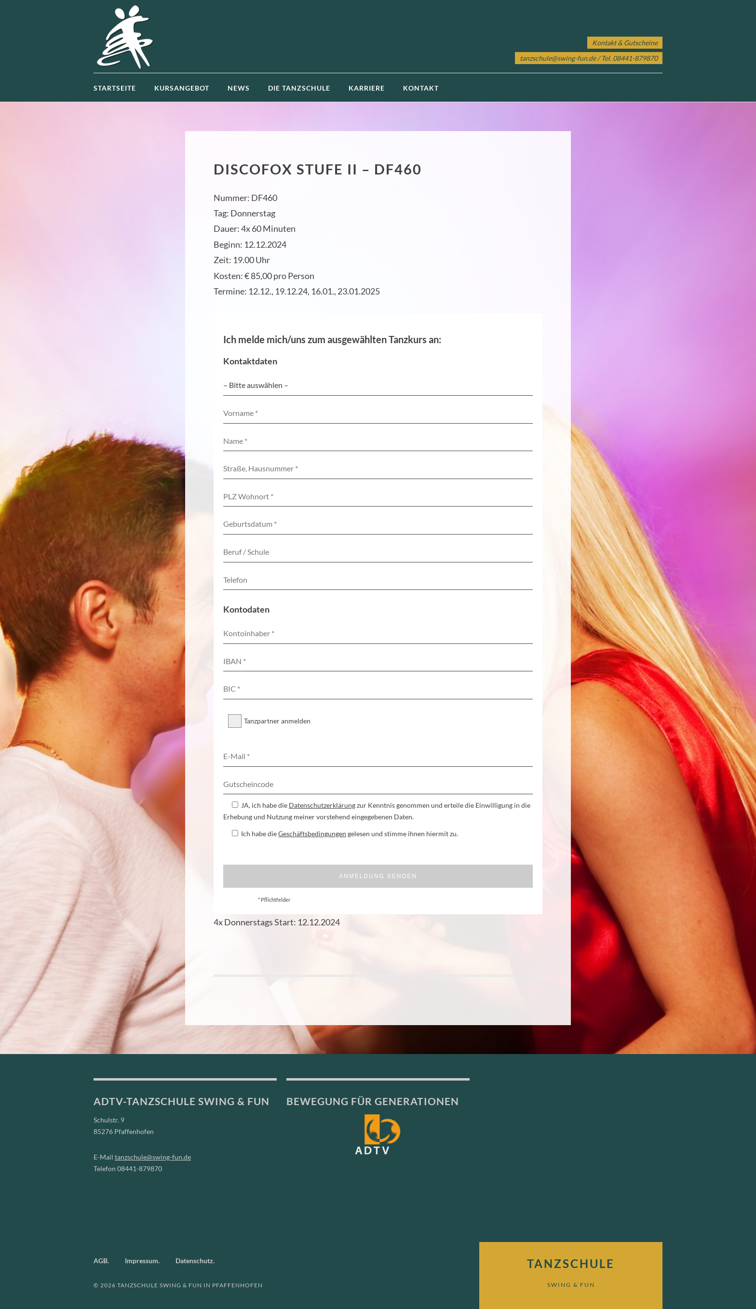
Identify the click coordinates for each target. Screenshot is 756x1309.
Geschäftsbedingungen (312, 833)
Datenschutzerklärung (322, 805)
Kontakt (421, 88)
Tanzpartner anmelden (269, 721)
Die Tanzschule (299, 88)
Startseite (115, 88)
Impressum (141, 1260)
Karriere (367, 88)
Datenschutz (194, 1260)
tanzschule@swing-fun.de (558, 58)
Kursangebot (181, 88)
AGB (101, 1260)
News (239, 88)
